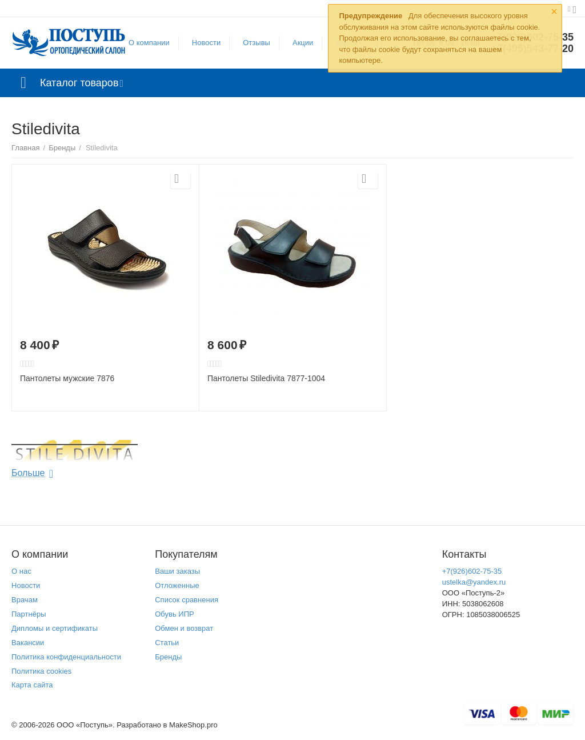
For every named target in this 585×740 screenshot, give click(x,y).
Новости (206, 42)
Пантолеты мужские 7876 (67, 378)
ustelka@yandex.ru (474, 582)
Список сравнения (186, 599)
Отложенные (177, 585)
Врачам (24, 599)
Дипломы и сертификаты (54, 628)
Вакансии (27, 642)
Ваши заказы (177, 571)
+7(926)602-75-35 (472, 571)
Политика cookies (41, 671)
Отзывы (256, 42)
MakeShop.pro (193, 725)
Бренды (168, 657)
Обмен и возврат (184, 628)
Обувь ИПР (174, 614)
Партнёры (28, 614)
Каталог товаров (79, 82)
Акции (302, 42)
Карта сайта (32, 685)
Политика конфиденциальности (66, 657)
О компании (149, 42)
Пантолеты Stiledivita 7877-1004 (266, 378)
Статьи (167, 642)
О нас (21, 571)
